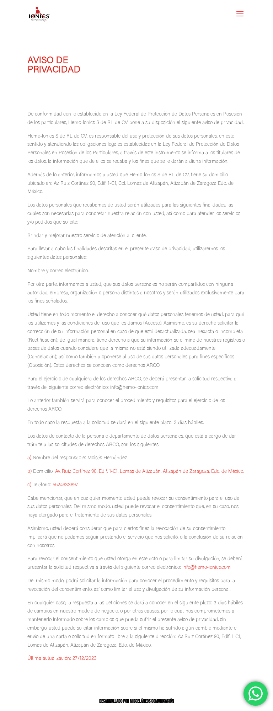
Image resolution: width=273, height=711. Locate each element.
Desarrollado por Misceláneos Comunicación (136, 701)
